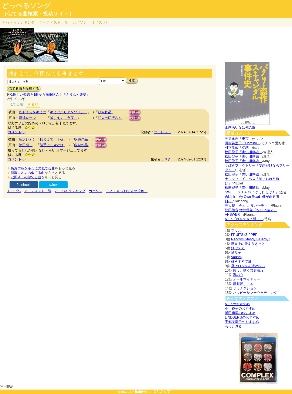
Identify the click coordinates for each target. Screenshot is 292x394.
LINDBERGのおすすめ (242, 317)
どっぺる (18, 22)
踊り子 (236, 252)
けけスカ (238, 248)
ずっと (236, 230)
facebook (24, 185)
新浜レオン (27, 118)
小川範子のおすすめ (240, 308)
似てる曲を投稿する (24, 88)
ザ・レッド (162, 132)
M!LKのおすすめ (237, 304)
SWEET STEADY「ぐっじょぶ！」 (252, 192)
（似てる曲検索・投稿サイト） (38, 14)
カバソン (79, 22)
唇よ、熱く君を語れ (248, 270)
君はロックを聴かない (248, 266)
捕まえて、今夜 (52, 139)
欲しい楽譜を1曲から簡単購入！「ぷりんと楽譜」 (51, 94)
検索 (131, 80)
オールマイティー (246, 279)
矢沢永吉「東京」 (238, 138)
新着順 (33, 104)
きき (167, 159)
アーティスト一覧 (37, 191)
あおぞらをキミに (32, 112)
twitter (53, 185)
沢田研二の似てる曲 (26, 177)
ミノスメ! (99, 22)
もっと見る (233, 326)
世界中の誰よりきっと (248, 243)
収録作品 (105, 112)
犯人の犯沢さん (110, 118)
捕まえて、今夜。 (63, 118)
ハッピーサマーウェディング (255, 293)
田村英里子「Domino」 (242, 143)
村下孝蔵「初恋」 (238, 147)
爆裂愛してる (243, 284)
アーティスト (53, 22)
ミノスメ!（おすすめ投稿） (126, 191)
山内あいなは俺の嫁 (240, 127)
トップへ (14, 191)
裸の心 (238, 275)
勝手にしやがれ (52, 145)
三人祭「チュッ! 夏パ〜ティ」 (248, 205)
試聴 (134, 112)
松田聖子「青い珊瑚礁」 (243, 152)
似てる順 (16, 104)
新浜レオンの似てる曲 (28, 172)
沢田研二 (26, 145)
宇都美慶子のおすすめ (242, 322)
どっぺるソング (26, 5)
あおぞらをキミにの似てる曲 (33, 168)
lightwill (141, 391)
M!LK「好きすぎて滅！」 (244, 219)
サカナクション (245, 288)
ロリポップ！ (163, 391)
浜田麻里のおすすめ (240, 313)
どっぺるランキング (70, 191)
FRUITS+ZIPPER (244, 235)
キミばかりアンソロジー (68, 112)
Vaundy (236, 257)
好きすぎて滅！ (243, 261)
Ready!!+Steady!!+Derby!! (250, 239)
